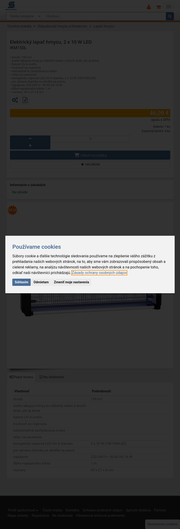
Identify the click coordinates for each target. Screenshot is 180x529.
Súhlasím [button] (21, 282)
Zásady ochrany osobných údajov (99, 273)
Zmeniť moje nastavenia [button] (71, 282)
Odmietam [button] (41, 282)
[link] (99, 273)
